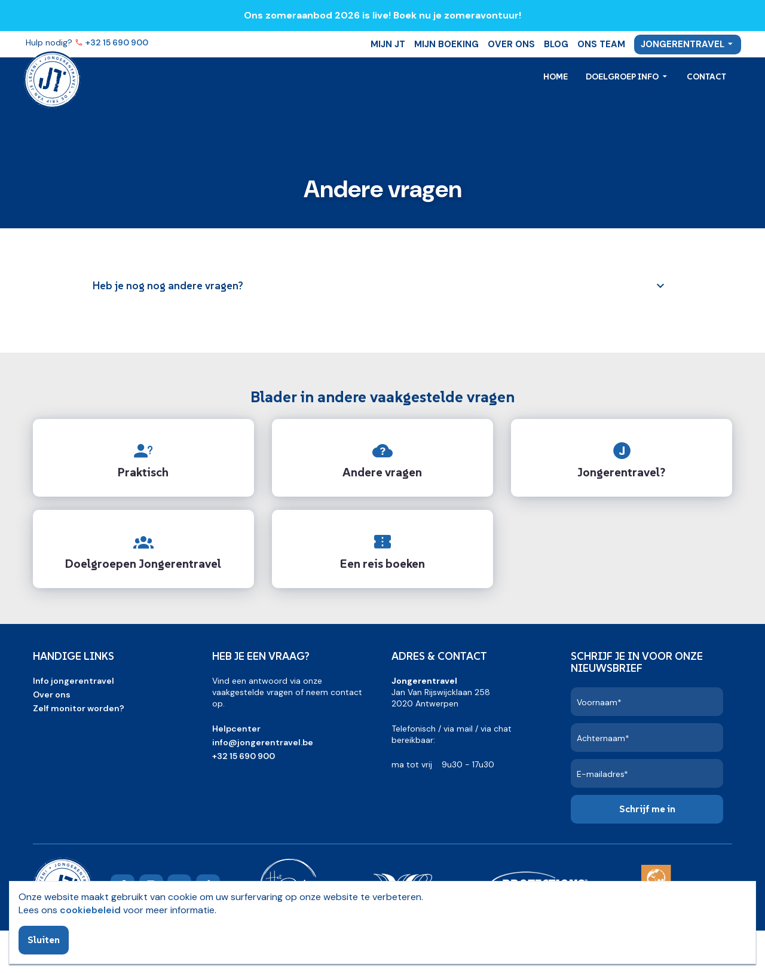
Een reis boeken (382, 563)
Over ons (511, 44)
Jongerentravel (682, 44)
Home (555, 76)
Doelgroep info (623, 76)
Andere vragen (382, 472)
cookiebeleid (90, 910)
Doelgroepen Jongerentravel (143, 563)
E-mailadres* (602, 774)
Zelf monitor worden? (78, 708)
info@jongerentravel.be (262, 742)
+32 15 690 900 (117, 42)
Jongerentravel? (621, 472)
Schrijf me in (647, 809)
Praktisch (143, 472)
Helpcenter (236, 728)
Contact (706, 76)
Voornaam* (599, 702)
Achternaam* (603, 738)
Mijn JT (388, 44)
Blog (556, 44)
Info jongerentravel (73, 680)
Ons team (601, 44)
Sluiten (43, 940)
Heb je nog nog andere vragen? (168, 285)
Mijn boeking (446, 44)
